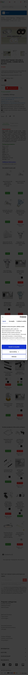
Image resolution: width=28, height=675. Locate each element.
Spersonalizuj (14, 351)
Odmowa (14, 356)
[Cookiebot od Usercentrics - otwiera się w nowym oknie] (20, 317)
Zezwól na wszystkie (14, 346)
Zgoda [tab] (4, 321)
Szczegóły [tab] (11, 321)
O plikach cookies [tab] (21, 321)
